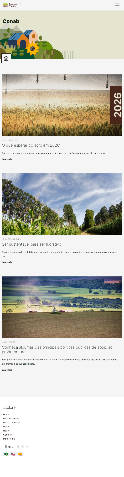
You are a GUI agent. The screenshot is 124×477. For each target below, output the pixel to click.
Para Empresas (11, 418)
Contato (7, 434)
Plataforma (9, 438)
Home (6, 414)
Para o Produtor (11, 422)
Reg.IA (6, 430)
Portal (6, 426)
